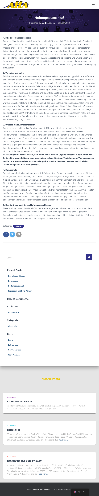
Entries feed (13, 345)
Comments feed (14, 350)
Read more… (63, 440)
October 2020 (13, 312)
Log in (10, 340)
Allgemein (18, 226)
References (13, 281)
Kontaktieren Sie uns (16, 276)
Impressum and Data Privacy (20, 291)
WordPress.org (14, 355)
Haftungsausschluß (16, 286)
